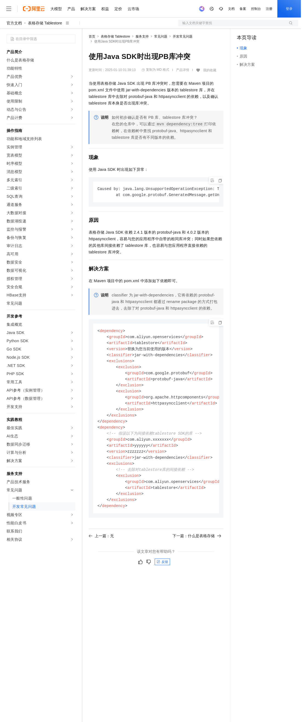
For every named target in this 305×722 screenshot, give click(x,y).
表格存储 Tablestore (45, 23)
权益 (105, 9)
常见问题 (160, 36)
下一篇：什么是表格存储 (196, 544)
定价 (118, 9)
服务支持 (142, 36)
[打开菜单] (9, 9)
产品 (71, 9)
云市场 (133, 9)
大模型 (56, 9)
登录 (289, 9)
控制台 (256, 9)
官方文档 (14, 23)
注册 (269, 9)
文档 (231, 9)
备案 (243, 9)
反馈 (162, 571)
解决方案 (88, 9)
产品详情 (182, 70)
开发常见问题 (182, 36)
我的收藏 (209, 70)
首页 (92, 36)
